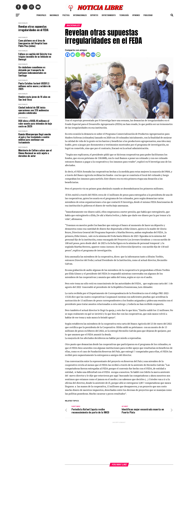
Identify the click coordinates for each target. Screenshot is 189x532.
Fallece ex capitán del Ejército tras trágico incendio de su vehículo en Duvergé (35, 57)
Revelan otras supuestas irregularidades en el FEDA (33, 28)
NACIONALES (54, 15)
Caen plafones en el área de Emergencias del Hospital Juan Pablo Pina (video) (32, 43)
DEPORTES (94, 15)
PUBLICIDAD (148, 15)
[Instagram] (83, 54)
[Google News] (93, 54)
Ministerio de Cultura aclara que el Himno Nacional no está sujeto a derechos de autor (35, 153)
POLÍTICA (65, 15)
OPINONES (136, 15)
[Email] (88, 54)
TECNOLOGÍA (124, 15)
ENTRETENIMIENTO (109, 15)
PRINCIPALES (41, 15)
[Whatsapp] (77, 54)
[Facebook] (67, 54)
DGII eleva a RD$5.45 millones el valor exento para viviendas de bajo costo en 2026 (35, 123)
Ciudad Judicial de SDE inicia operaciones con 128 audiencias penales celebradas (33, 110)
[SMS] (98, 54)
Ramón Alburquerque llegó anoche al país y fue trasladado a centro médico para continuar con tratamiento (34, 138)
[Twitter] (72, 54)
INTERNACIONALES (80, 15)
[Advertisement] (119, 442)
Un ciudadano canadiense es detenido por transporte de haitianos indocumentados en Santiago (32, 71)
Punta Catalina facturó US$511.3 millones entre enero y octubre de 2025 (34, 86)
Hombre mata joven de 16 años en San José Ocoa (34, 98)
